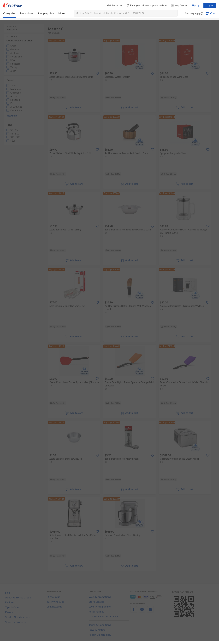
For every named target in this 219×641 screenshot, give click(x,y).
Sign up (195, 5)
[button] (202, 13)
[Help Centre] (179, 5)
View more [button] (11, 115)
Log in (210, 5)
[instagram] (150, 611)
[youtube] (142, 611)
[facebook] (133, 611)
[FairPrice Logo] (12, 5)
